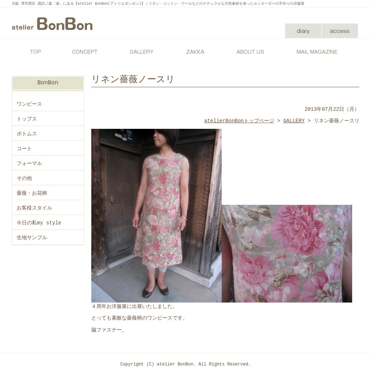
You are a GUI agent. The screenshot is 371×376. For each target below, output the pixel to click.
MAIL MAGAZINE (317, 52)
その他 (24, 178)
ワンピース (29, 104)
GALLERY (140, 52)
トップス (27, 118)
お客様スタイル (34, 207)
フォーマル (29, 163)
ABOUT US (249, 52)
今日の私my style (39, 222)
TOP (35, 52)
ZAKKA (194, 52)
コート (24, 148)
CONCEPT (86, 52)
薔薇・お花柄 (32, 193)
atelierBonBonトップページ (239, 120)
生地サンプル (32, 237)
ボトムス (27, 133)
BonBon (47, 83)
